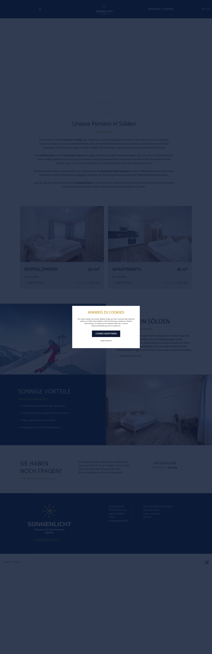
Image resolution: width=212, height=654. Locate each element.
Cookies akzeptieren (106, 333)
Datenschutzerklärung (99, 326)
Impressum (116, 326)
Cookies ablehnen (106, 341)
